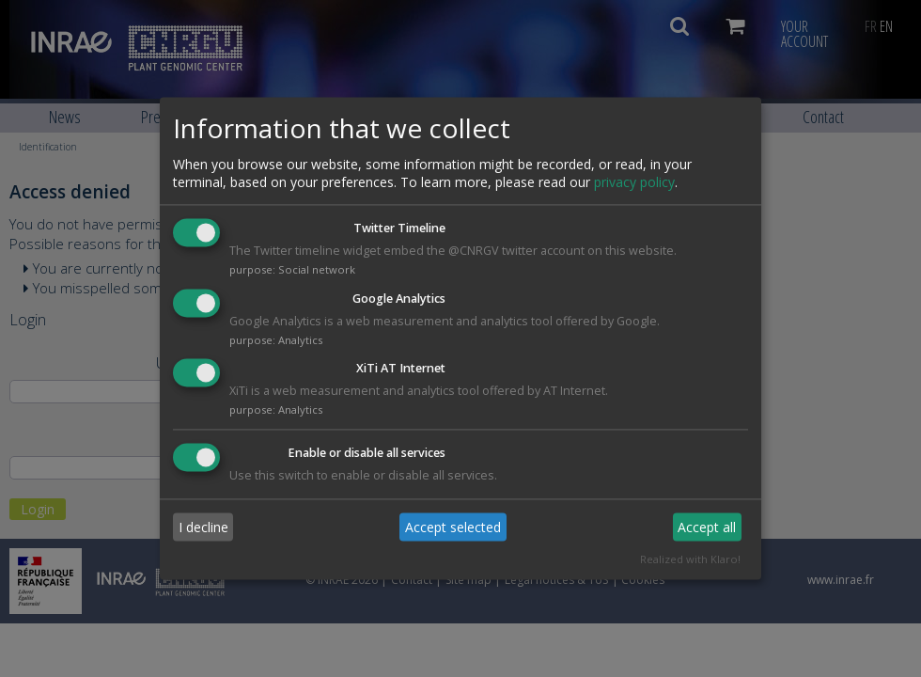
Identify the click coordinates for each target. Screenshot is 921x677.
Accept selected (453, 527)
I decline (203, 527)
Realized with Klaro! (690, 560)
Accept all (707, 527)
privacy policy (634, 182)
